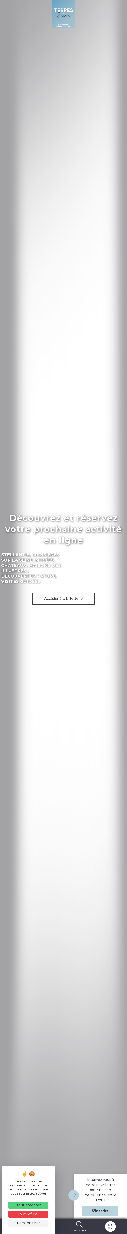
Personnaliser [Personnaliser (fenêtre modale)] (28, 1223)
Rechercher (79, 1226)
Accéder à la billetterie (63, 599)
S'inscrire (100, 1211)
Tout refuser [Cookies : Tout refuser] (28, 1214)
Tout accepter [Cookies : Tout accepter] (28, 1205)
